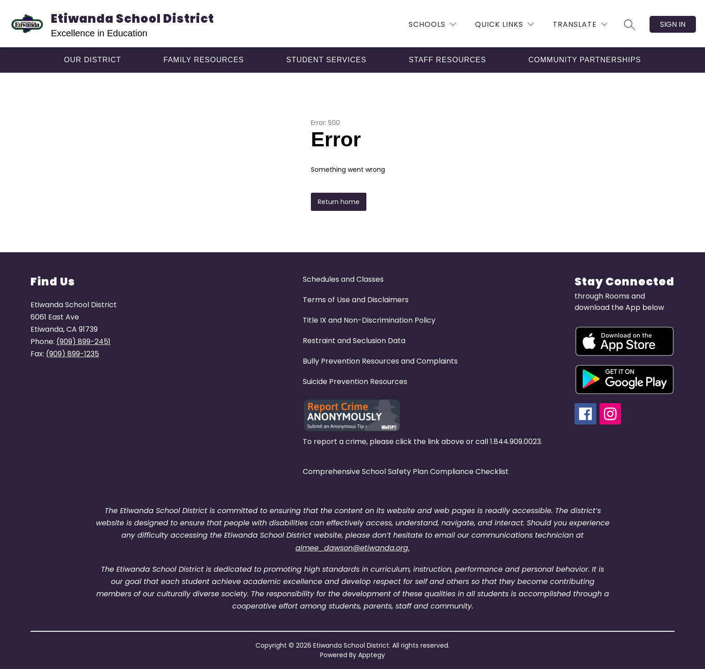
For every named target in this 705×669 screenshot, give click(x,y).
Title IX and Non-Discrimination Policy (369, 320)
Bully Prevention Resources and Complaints (380, 361)
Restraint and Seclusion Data (354, 340)
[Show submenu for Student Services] (326, 60)
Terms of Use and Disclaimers (356, 300)
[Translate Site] (580, 24)
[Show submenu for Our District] (92, 60)
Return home (339, 201)
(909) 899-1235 (72, 354)
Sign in (672, 24)
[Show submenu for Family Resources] (204, 60)
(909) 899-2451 (83, 341)
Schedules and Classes (343, 279)
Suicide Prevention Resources (355, 381)
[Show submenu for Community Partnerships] (584, 60)
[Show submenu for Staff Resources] (447, 60)
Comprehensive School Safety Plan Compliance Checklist (406, 471)
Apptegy (371, 654)
